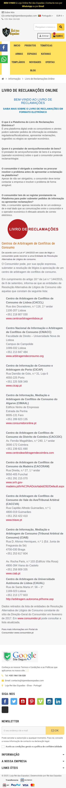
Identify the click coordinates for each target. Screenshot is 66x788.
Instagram (49, 701)
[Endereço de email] (24, 730)
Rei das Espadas (54, 776)
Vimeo (40, 701)
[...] (27, 670)
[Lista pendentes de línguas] (45, 15)
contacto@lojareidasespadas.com (19, 15)
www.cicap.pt (14, 385)
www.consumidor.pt (29, 618)
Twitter (14, 701)
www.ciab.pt (13, 573)
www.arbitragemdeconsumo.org (25, 356)
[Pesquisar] (49, 27)
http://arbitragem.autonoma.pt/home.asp (30, 599)
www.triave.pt (14, 520)
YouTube (22, 701)
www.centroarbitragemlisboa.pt (24, 318)
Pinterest (31, 701)
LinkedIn (58, 701)
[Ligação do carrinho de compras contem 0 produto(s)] (57, 36)
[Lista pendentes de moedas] (60, 15)
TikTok (5, 709)
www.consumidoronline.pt (21, 423)
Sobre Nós (8, 12)
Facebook (5, 701)
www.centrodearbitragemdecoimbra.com (30, 452)
